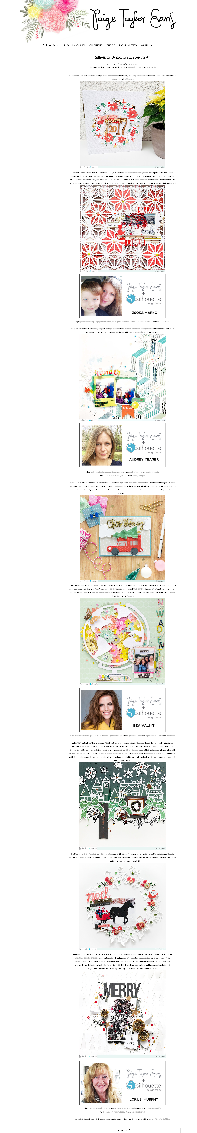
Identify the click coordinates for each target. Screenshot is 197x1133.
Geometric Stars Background (136, 172)
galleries (146, 45)
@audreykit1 (133, 472)
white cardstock (141, 180)
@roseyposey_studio (127, 1108)
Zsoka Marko (113, 76)
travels (111, 45)
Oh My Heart (131, 750)
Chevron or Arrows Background (137, 329)
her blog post (128, 79)
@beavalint (113, 735)
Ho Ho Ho (105, 965)
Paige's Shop (79, 45)
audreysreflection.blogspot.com (104, 472)
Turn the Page (99, 176)
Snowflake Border (120, 753)
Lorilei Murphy (139, 1112)
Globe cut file (110, 589)
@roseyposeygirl (153, 1108)
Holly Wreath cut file (140, 76)
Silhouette (137, 67)
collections (95, 45)
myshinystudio (151, 735)
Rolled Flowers (81, 961)
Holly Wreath (89, 854)
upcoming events (127, 45)
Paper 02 (106, 592)
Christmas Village (105, 753)
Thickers (130, 596)
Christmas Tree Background (86, 958)
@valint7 (131, 735)
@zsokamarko (123, 321)
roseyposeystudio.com (98, 1108)
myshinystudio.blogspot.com (86, 735)
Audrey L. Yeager (116, 475)
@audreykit (153, 472)
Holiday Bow (137, 753)
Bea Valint (111, 482)
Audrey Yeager (98, 329)
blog (66, 45)
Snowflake (139, 332)
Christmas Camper (136, 482)
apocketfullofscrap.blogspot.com (92, 321)
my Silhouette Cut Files (161, 1119)
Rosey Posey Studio (116, 1112)
